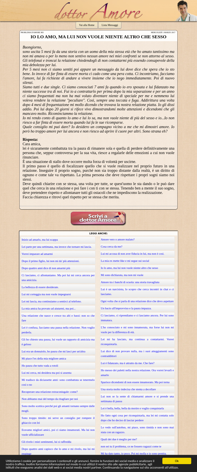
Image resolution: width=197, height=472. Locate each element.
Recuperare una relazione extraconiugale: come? (50, 391)
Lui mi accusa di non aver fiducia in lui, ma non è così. (132, 253)
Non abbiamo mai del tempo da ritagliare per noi (50, 398)
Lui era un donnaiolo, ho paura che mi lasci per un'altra (53, 351)
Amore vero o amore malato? (118, 239)
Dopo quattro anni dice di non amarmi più (46, 268)
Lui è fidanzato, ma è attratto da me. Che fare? (127, 363)
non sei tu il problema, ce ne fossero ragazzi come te (131, 446)
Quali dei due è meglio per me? (119, 439)
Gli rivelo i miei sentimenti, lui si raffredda (46, 441)
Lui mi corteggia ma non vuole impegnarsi (46, 294)
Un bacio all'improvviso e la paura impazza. (126, 308)
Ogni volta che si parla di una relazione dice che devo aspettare (137, 301)
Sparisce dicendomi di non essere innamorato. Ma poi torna (135, 382)
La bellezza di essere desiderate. (40, 287)
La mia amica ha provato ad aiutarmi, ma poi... (49, 308)
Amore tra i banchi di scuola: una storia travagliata (130, 282)
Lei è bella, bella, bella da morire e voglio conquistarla (132, 408)
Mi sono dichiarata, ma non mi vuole (122, 275)
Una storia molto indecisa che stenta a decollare (128, 389)
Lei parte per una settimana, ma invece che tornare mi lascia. (57, 246)
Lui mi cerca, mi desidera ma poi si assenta (46, 372)
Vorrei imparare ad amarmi (37, 253)
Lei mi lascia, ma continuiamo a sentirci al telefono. (52, 301)
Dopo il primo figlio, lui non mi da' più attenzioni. (50, 261)
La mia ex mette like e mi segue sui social (125, 260)
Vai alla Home (86, 25)
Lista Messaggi (110, 25)
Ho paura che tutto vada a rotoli (40, 365)
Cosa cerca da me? (111, 246)
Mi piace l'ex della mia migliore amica (44, 358)
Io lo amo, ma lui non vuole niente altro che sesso (129, 267)
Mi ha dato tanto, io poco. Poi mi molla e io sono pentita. (134, 453)
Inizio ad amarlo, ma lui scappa (40, 239)
